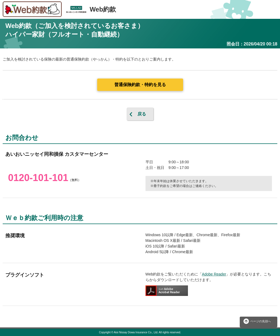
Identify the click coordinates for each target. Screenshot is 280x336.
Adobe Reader (214, 274)
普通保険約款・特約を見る (140, 84)
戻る (141, 114)
